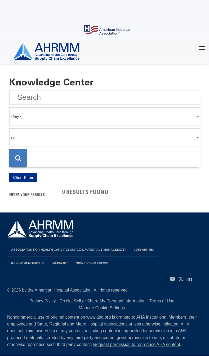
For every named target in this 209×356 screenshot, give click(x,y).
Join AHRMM (144, 249)
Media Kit (60, 263)
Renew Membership (28, 263)
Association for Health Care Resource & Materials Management (68, 249)
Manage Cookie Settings (102, 308)
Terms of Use (161, 301)
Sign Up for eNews (92, 263)
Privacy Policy (42, 301)
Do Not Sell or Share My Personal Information (103, 301)
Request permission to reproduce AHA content (136, 344)
